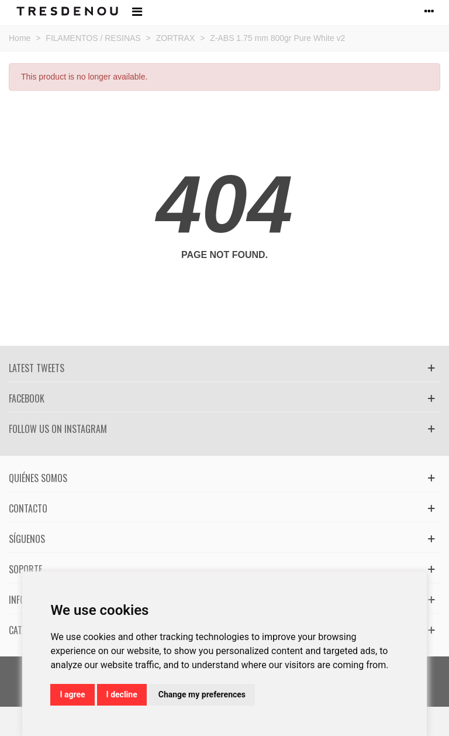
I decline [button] (121, 694)
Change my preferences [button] (202, 694)
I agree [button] (72, 694)
